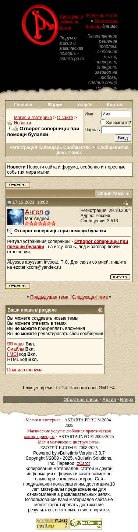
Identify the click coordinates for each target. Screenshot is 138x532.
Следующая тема (90, 297)
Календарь (50, 147)
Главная (23, 104)
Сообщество (79, 147)
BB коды (15, 344)
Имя (89, 114)
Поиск (75, 152)
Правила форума (24, 369)
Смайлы (15, 349)
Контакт (115, 104)
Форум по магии (101, 15)
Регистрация (23, 147)
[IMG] (12, 354)
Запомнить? (115, 122)
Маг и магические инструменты (68, 442)
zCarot (83, 463)
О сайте (65, 117)
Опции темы (111, 193)
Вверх (126, 399)
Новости (22, 122)
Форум (55, 104)
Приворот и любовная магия (71, 22)
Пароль (92, 129)
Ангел (34, 212)
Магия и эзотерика (33, 117)
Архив (109, 399)
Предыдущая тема (49, 297)
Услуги (84, 104)
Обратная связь (80, 399)
